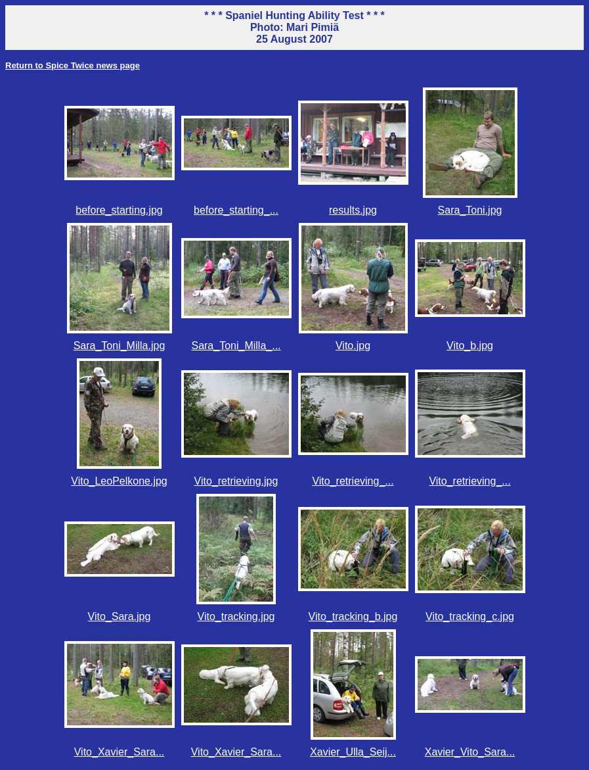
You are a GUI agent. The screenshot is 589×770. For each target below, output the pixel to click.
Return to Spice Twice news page (72, 65)
